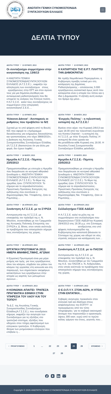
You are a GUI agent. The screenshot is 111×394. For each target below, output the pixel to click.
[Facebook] (47, 375)
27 (54, 352)
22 (50, 345)
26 (82, 345)
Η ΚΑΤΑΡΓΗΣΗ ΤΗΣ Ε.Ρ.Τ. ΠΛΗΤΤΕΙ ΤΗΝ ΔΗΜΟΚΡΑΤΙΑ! (78, 71)
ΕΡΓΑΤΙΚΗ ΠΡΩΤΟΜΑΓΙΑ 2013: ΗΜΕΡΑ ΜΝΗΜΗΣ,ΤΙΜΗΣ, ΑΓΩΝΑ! (30, 250)
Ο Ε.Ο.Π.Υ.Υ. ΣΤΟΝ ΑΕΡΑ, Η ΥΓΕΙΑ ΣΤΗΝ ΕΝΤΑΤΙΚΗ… (77, 290)
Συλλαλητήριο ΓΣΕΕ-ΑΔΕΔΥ (77, 208)
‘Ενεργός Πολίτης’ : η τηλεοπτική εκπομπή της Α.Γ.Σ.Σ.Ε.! (80, 120)
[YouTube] (52, 375)
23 (58, 345)
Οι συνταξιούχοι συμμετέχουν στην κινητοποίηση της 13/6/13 (28, 71)
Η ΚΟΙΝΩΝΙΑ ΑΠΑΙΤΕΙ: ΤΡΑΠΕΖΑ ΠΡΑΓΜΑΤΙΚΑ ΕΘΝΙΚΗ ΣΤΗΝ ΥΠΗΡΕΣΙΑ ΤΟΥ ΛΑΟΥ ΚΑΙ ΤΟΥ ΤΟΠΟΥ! (29, 293)
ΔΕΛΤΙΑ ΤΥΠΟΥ (13, 65)
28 (62, 352)
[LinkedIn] (58, 375)
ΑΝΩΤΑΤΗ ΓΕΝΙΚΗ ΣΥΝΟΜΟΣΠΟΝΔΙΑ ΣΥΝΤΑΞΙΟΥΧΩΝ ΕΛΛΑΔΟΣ (56, 9)
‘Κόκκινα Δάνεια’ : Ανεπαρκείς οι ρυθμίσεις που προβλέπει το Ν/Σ (29, 120)
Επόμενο (97, 345)
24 (66, 345)
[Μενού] (103, 10)
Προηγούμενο (16, 345)
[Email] (64, 375)
